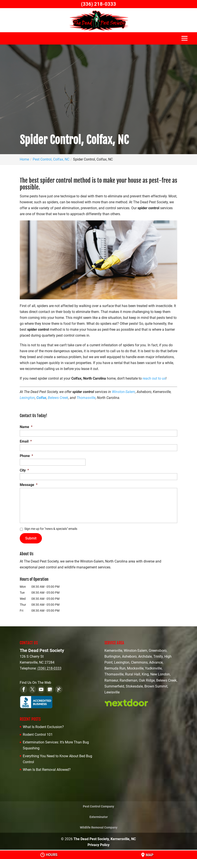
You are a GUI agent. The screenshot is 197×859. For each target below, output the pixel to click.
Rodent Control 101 (38, 733)
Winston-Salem (123, 392)
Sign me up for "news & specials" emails (50, 528)
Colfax (41, 398)
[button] (184, 40)
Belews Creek (58, 398)
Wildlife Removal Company (98, 826)
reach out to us (154, 378)
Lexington (27, 398)
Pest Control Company (98, 805)
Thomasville (86, 398)
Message (29, 485)
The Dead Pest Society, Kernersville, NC (104, 838)
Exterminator (99, 815)
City (24, 470)
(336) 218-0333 (98, 4)
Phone (26, 456)
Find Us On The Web (35, 681)
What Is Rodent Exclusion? (43, 725)
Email (26, 441)
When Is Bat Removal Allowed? (47, 768)
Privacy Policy (98, 843)
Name (26, 427)
